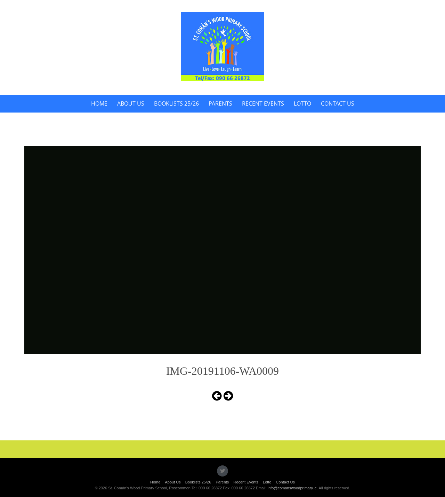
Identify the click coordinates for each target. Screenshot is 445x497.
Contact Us (337, 103)
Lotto (302, 103)
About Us (130, 103)
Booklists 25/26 (176, 103)
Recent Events (263, 103)
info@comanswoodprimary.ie (292, 488)
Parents (220, 103)
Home (99, 103)
